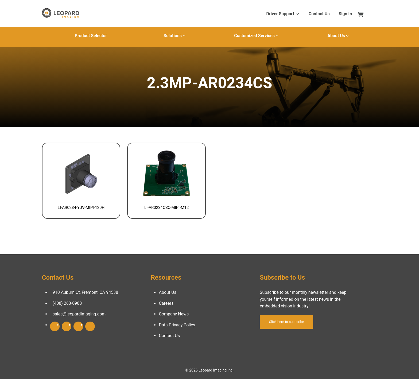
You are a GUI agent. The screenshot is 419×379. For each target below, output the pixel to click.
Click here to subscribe (286, 322)
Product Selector (91, 35)
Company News (174, 314)
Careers (166, 303)
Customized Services (254, 35)
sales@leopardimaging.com (79, 314)
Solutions (173, 35)
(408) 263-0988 (67, 303)
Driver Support (280, 14)
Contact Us (319, 14)
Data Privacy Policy (177, 324)
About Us (336, 35)
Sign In (345, 14)
